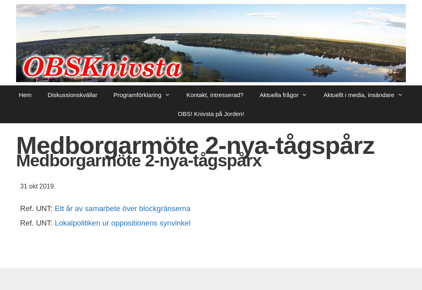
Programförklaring (146, 94)
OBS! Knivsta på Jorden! (211, 113)
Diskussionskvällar (72, 94)
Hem (25, 94)
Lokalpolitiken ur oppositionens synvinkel (122, 223)
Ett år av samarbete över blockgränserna (122, 208)
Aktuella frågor (288, 94)
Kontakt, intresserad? (215, 94)
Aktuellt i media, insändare (367, 94)
